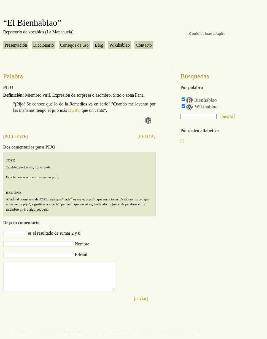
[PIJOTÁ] (146, 136)
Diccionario (43, 45)
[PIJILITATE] (15, 136)
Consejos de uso (74, 45)
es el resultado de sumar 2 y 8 (54, 233)
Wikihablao (119, 45)
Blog (99, 45)
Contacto (144, 45)
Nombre (82, 244)
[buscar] (227, 116)
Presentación (16, 45)
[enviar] (141, 298)
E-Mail (81, 254)
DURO (74, 110)
